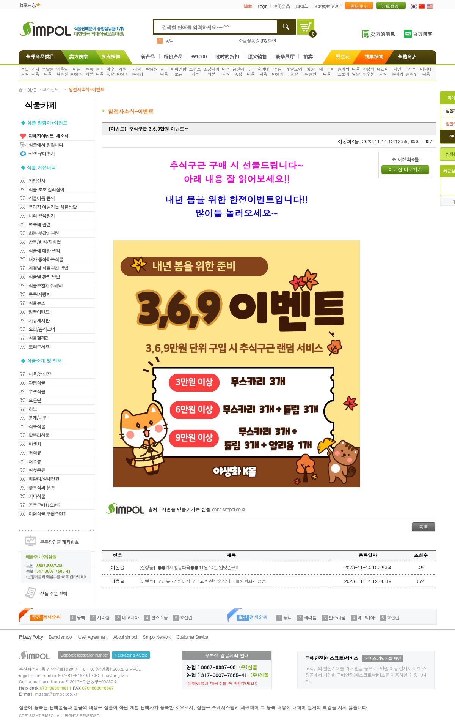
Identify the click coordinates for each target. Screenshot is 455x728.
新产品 (148, 56)
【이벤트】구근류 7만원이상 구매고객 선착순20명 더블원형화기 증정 (201, 581)
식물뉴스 (36, 303)
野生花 (343, 56)
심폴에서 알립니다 (45, 144)
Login (262, 6)
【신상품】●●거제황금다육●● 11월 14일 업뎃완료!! (187, 567)
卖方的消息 (382, 34)
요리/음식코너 (41, 329)
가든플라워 (411, 71)
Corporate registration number (83, 655)
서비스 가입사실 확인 (383, 658)
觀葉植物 (373, 56)
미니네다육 (426, 71)
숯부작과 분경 (41, 487)
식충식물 (36, 426)
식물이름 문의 (41, 198)
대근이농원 (383, 71)
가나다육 (35, 71)
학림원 (151, 69)
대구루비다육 (327, 71)
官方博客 (422, 34)
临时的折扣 (227, 56)
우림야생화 (278, 71)
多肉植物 (110, 56)
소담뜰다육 (47, 71)
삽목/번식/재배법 (44, 241)
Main (247, 6)
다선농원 (226, 71)
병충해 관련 (39, 224)
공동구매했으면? (44, 505)
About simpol (125, 636)
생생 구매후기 (41, 153)
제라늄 (103, 617)
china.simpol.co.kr (228, 509)
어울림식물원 (62, 71)
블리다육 (100, 71)
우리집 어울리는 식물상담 (52, 207)
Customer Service (192, 636)
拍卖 (307, 56)
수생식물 (36, 391)
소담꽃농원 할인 (257, 40)
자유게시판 (38, 320)
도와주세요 (38, 346)
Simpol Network (157, 636)
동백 (169, 40)
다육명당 (356, 71)
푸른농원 (25, 71)
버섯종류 (36, 470)
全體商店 (407, 56)
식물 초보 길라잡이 (46, 189)
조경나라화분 (212, 71)
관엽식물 (36, 382)
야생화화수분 (368, 71)
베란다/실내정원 (43, 478)
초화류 (34, 452)
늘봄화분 (89, 71)
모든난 (34, 400)
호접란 (186, 617)
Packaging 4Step (131, 655)
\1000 (199, 56)
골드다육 (164, 71)
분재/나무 (37, 417)
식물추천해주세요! (45, 285)
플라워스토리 (343, 71)
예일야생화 (123, 71)
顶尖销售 (257, 56)
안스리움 (159, 617)
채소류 (34, 461)
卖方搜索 (77, 56)
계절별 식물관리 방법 (48, 268)
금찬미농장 (238, 71)
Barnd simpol (60, 636)
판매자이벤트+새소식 (48, 136)
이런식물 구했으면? (46, 513)
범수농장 (110, 71)
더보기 (343, 5)
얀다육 (251, 71)
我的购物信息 (326, 6)
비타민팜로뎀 (179, 71)
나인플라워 (397, 71)
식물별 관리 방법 (44, 276)
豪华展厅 (284, 56)
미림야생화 (77, 71)
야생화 (34, 444)
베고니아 (130, 617)
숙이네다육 (263, 71)
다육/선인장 (39, 374)
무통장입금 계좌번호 (59, 541)
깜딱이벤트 (38, 311)
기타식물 (36, 496)
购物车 (301, 6)
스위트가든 (195, 71)
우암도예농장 (294, 71)
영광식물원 (310, 71)
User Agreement (92, 636)
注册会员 (281, 6)
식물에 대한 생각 (44, 250)
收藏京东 (27, 5)
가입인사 (36, 180)
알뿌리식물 (38, 435)
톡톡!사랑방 (39, 294)
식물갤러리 (38, 338)
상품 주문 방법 (53, 593)
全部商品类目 (38, 56)
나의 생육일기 (41, 215)
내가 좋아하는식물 (45, 259)
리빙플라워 (137, 71)
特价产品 (173, 56)
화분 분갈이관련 (43, 233)
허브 (32, 409)
